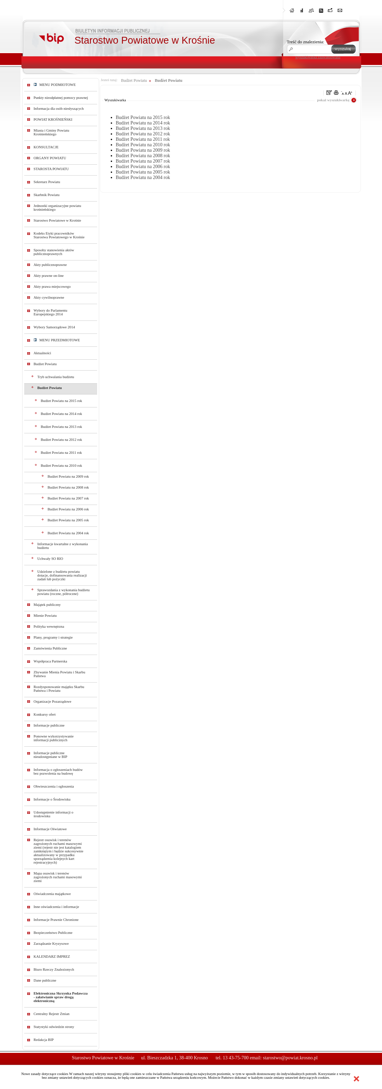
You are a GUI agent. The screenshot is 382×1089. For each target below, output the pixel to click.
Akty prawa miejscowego (52, 286)
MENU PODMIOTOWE (55, 85)
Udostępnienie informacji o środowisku (54, 814)
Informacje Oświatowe (50, 829)
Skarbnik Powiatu (47, 195)
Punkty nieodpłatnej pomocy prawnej (61, 98)
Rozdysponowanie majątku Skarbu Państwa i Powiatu (59, 688)
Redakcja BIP (44, 1040)
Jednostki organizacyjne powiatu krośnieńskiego (57, 207)
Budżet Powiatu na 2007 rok (68, 498)
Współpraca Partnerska (50, 661)
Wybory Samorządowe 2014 (54, 327)
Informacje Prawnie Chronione (56, 920)
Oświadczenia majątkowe (52, 894)
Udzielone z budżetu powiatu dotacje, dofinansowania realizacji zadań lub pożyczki (62, 575)
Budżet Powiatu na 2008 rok (68, 487)
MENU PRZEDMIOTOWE (57, 340)
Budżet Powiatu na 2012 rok (61, 440)
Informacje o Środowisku (52, 799)
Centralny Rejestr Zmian (52, 1014)
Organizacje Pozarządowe (53, 701)
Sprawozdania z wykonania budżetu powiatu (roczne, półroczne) (63, 592)
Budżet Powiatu (45, 364)
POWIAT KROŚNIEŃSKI (53, 119)
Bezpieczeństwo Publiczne (53, 933)
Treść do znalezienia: (305, 41)
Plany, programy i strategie (53, 637)
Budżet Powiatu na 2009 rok (68, 476)
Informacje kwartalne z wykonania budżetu (62, 546)
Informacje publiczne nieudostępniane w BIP (50, 755)
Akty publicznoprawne (50, 265)
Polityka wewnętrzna (49, 626)
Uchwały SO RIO (50, 559)
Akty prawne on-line (49, 276)
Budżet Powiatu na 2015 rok (61, 401)
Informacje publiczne (49, 725)
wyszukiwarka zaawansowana (317, 57)
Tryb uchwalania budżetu (55, 377)
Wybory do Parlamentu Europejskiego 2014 (50, 312)
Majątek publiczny (47, 605)
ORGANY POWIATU (50, 158)
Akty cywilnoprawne (49, 297)
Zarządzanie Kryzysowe (51, 943)
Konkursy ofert (45, 714)
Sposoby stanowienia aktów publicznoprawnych (54, 252)
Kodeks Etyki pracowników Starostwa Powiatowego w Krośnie (59, 235)
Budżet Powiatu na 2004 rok (68, 533)
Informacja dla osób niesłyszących (59, 108)
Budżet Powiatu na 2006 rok (68, 509)
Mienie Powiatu (45, 615)
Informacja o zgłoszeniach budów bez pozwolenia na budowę (58, 771)
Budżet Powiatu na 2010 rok (61, 465)
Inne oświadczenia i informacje (56, 907)
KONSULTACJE (46, 147)
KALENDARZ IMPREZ (52, 956)
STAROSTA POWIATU (51, 169)
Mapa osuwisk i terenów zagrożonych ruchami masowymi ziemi (58, 877)
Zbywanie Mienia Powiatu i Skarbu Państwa (60, 674)
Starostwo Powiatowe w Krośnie (57, 220)
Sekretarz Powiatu (47, 182)
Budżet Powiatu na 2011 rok (61, 452)
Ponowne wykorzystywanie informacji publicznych (54, 738)
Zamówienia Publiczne (50, 648)
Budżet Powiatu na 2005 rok (68, 520)
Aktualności (42, 353)
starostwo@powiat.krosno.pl (290, 1057)
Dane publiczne (45, 980)
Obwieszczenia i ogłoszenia (54, 786)
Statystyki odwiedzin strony (54, 1027)
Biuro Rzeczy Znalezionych (54, 969)
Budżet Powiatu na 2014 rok (61, 414)
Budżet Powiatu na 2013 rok (61, 427)
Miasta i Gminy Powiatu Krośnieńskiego (52, 132)
